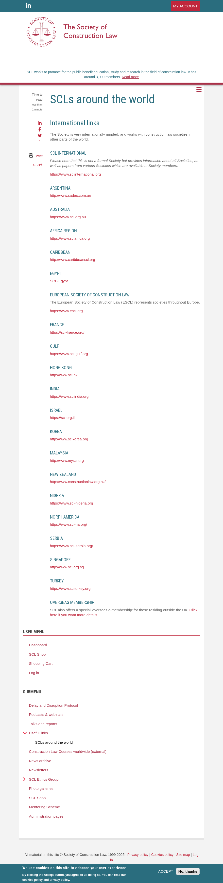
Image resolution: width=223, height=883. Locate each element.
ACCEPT (165, 873)
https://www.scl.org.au (68, 217)
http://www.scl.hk (64, 375)
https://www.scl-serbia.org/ (71, 546)
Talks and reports (43, 724)
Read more (130, 77)
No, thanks (187, 873)
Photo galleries (41, 788)
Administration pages (46, 816)
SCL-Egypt (59, 281)
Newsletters (38, 770)
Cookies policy (162, 855)
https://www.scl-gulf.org (69, 354)
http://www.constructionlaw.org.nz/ (78, 482)
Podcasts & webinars (46, 714)
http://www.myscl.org (67, 460)
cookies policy (32, 881)
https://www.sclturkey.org (70, 588)
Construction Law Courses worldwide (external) (67, 751)
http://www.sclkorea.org (69, 439)
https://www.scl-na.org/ (68, 524)
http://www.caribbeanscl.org (72, 259)
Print (39, 156)
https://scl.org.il (62, 417)
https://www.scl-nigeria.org (71, 503)
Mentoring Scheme (44, 807)
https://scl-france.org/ (67, 332)
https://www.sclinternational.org (75, 174)
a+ (40, 164)
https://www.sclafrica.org (70, 238)
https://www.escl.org (66, 311)
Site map (183, 855)
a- (34, 165)
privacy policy (59, 881)
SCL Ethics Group (44, 779)
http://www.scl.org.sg (67, 567)
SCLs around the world (54, 742)
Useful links (38, 733)
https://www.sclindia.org (69, 396)
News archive (40, 761)
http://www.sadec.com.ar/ (70, 195)
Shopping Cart (41, 663)
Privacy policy (138, 855)
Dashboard (38, 645)
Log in (34, 673)
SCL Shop (37, 654)
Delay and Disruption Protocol (53, 705)
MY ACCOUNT (185, 6)
